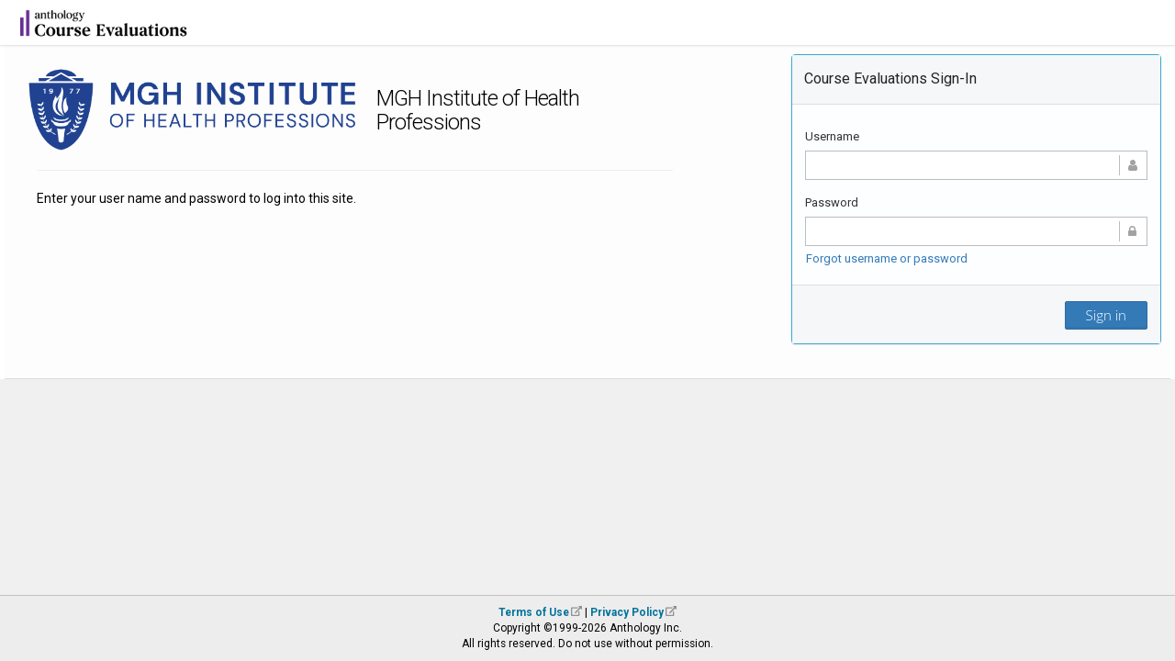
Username (832, 136)
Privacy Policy (627, 612)
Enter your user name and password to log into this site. (196, 198)
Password (831, 202)
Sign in (1106, 315)
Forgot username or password (887, 258)
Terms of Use (533, 612)
